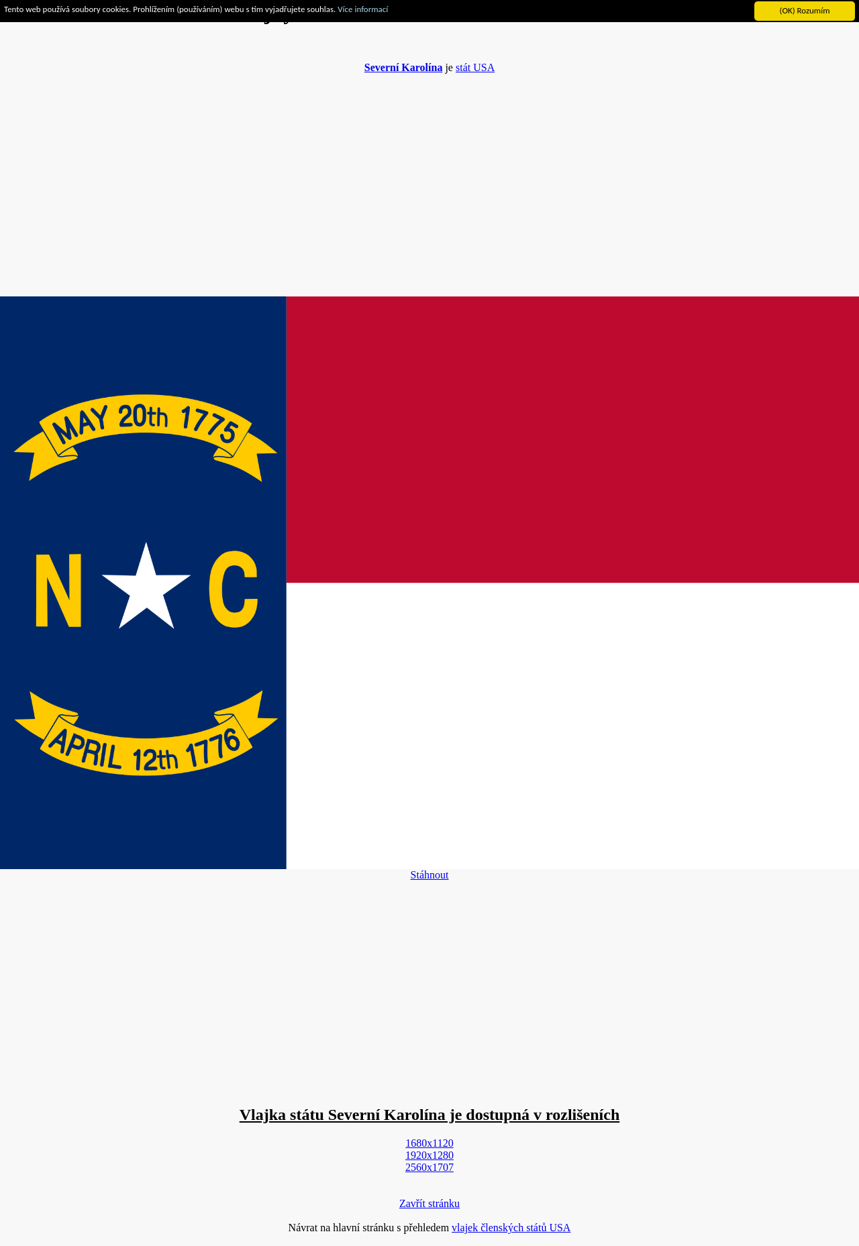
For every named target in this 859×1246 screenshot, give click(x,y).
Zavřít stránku (429, 1203)
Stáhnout (430, 875)
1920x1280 (429, 1155)
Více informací (363, 9)
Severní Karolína (403, 67)
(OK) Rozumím (804, 10)
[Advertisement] (429, 178)
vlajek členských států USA (511, 1227)
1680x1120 (429, 1143)
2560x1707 (429, 1167)
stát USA (475, 67)
